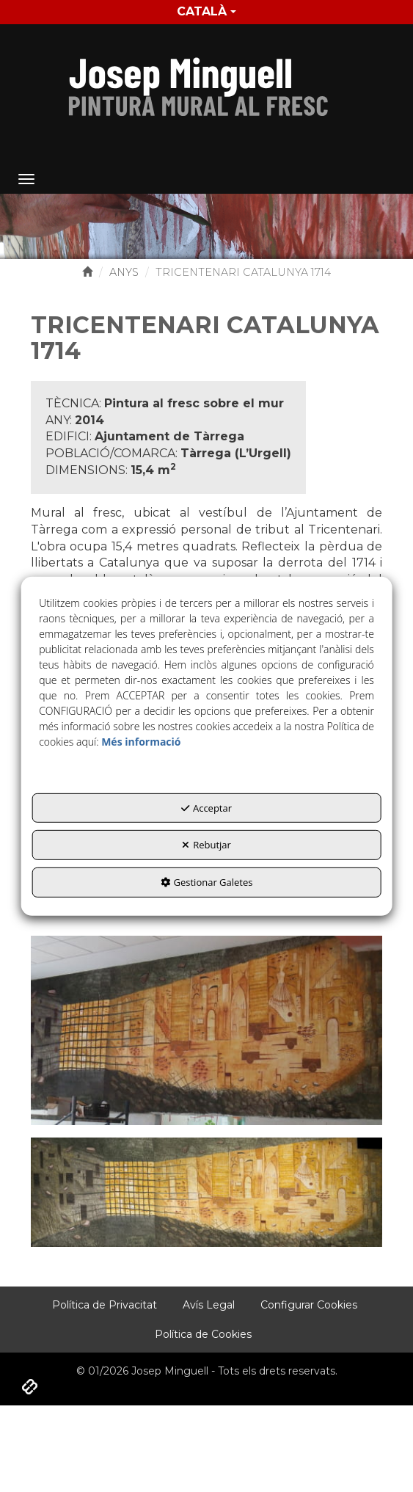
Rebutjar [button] (206, 844)
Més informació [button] (140, 742)
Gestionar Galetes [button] (207, 882)
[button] (206, 83)
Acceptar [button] (206, 808)
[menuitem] (206, 12)
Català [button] (206, 11)
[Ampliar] (207, 1029)
